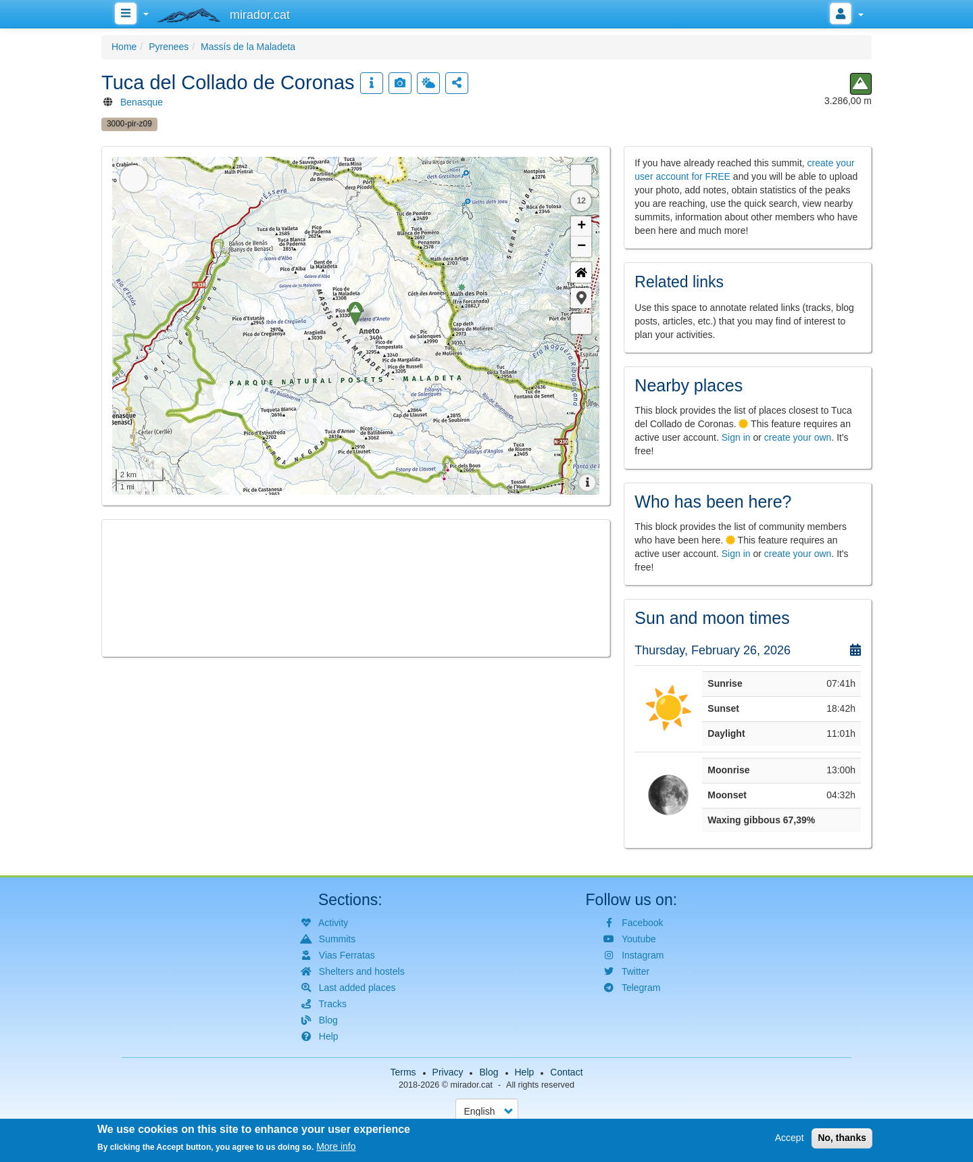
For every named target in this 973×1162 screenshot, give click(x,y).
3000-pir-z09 (129, 123)
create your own (798, 437)
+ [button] (581, 226)
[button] (581, 298)
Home (123, 46)
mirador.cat (472, 1085)
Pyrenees (169, 46)
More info (335, 1146)
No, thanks (842, 1137)
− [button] (581, 247)
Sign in (736, 437)
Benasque (141, 102)
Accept (789, 1137)
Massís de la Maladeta (248, 46)
